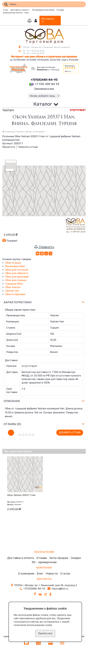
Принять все (45, 633)
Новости (52, 574)
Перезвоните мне (44, 88)
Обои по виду (13, 263)
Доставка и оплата (20, 558)
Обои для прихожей (17, 277)
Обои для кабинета (16, 273)
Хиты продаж (58, 558)
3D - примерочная (44, 562)
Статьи (65, 574)
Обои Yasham (13, 287)
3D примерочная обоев (43, 10)
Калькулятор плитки (12, 12)
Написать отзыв (28, 147)
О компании (26, 574)
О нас (5, 10)
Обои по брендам (15, 294)
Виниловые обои (15, 266)
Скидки (76, 558)
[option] (44, 191)
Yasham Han (12, 291)
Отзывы (60, 10)
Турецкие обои (14, 284)
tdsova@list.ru (60, 589)
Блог (27, 12)
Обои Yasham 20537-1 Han (21, 495)
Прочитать (8, 147)
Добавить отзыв (70, 432)
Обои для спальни (15, 280)
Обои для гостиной (16, 269)
